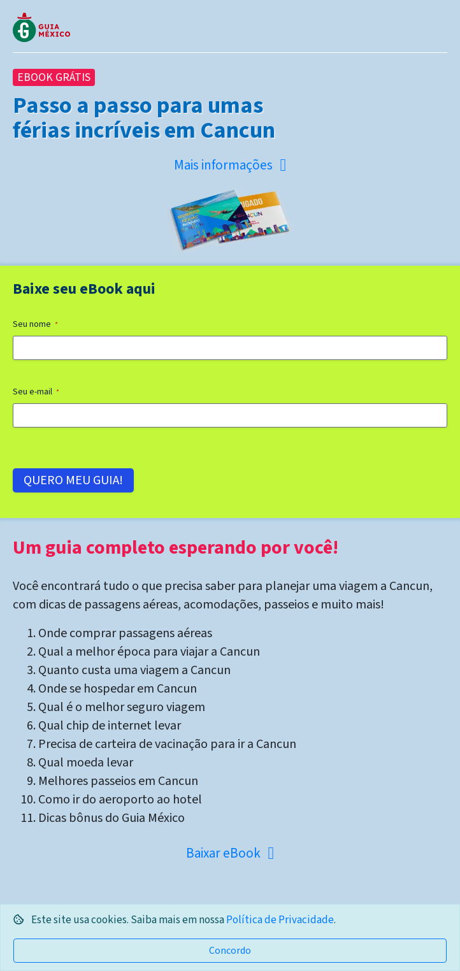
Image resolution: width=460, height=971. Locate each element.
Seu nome (35, 324)
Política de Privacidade (280, 920)
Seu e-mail (36, 391)
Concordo (230, 951)
